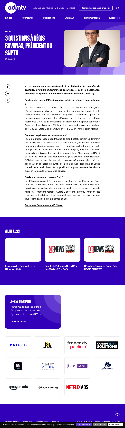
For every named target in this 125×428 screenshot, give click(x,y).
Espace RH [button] (114, 18)
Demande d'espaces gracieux (95, 8)
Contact (71, 8)
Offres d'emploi (20, 301)
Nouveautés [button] (27, 18)
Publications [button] (49, 18)
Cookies (55, 421)
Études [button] (8, 18)
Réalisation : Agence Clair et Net (107, 421)
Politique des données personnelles (35, 421)
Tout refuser (99, 424)
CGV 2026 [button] (70, 18)
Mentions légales (12, 421)
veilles (8, 31)
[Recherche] (117, 7)
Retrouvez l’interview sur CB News (44, 205)
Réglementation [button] (92, 18)
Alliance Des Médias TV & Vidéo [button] (48, 8)
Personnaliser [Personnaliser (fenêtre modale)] (115, 424)
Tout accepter (84, 424)
